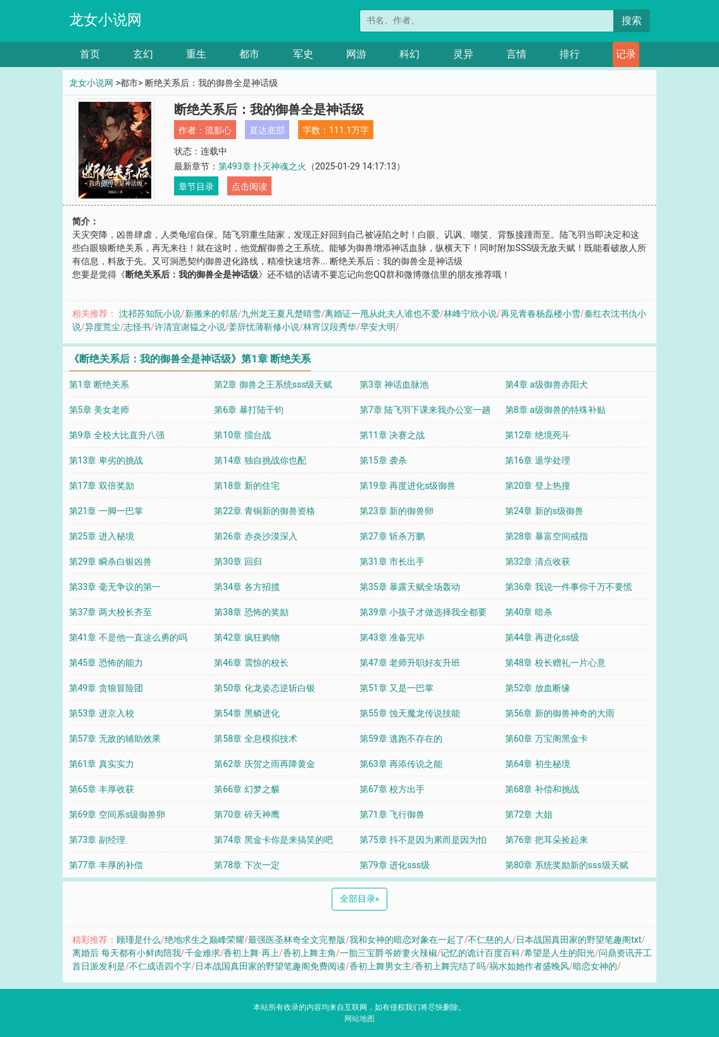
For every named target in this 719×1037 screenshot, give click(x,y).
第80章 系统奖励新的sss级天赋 (566, 865)
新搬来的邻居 (211, 314)
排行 (570, 54)
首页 (90, 54)
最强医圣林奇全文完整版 (297, 940)
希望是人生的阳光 (559, 953)
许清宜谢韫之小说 (189, 327)
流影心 (218, 130)
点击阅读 (249, 186)
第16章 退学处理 (537, 460)
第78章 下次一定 (246, 865)
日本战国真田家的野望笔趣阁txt (578, 940)
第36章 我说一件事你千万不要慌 (568, 587)
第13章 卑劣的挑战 (106, 460)
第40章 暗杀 (529, 612)
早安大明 (378, 327)
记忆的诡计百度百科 (480, 953)
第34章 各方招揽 (246, 587)
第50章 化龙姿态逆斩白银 (264, 688)
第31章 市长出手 (392, 561)
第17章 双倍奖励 (101, 486)
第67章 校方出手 (392, 789)
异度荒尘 (102, 327)
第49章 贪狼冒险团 (106, 688)
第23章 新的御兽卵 (397, 511)
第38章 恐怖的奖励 (251, 612)
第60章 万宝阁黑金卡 (546, 738)
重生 (196, 54)
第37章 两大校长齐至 (110, 612)
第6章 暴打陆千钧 (248, 410)
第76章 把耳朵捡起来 (546, 840)
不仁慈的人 (490, 940)
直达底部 (267, 130)
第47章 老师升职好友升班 (410, 663)
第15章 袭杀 (383, 460)
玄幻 (143, 54)
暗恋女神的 (595, 966)
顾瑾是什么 (138, 940)
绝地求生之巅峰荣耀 (204, 940)
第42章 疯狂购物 (246, 637)
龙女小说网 (105, 19)
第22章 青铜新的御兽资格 (264, 511)
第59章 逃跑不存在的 (401, 738)
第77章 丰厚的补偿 (106, 865)
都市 (249, 54)
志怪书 (137, 327)
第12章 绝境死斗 (537, 435)
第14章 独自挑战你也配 (260, 460)
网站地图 (359, 1018)
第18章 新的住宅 (246, 486)
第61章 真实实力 (101, 764)
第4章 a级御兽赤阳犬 (546, 384)
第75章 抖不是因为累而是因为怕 (423, 840)
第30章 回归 (237, 561)
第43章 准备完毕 (392, 637)
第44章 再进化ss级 (542, 637)
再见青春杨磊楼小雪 (540, 314)
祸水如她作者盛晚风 (529, 966)
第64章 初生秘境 (537, 764)
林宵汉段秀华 (329, 327)
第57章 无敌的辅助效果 (115, 738)
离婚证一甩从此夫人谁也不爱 (382, 314)
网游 (356, 54)
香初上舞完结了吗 (450, 966)
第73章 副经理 (97, 840)
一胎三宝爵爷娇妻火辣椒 (388, 953)
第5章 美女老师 (99, 410)
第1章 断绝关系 (99, 384)
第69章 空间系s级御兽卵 (117, 814)
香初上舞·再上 (251, 953)
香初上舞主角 (309, 953)
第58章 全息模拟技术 (255, 738)
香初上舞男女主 (380, 966)
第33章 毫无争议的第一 (115, 587)
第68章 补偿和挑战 (542, 789)
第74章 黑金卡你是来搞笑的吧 (273, 840)
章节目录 (196, 186)
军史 (303, 54)
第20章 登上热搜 (537, 486)
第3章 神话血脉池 (394, 384)
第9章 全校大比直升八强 (117, 435)
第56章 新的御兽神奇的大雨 (560, 713)
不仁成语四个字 (160, 966)
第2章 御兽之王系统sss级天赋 (273, 384)
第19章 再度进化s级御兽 (408, 486)
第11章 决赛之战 (392, 435)
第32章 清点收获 (537, 561)
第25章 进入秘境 (101, 536)
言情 (516, 54)
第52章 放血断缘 (537, 688)
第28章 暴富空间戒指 (546, 536)
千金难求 (202, 953)
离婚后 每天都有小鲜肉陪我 (126, 953)
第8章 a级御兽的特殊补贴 (555, 410)
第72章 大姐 (529, 814)
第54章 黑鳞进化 (246, 713)
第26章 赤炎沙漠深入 (255, 536)
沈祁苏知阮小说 (150, 314)
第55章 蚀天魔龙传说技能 (410, 713)
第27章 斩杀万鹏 (392, 536)
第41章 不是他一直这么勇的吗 (128, 637)
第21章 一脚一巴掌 (106, 511)
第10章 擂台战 (242, 435)
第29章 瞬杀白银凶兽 (110, 561)
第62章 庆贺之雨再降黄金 (264, 764)
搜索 (632, 21)
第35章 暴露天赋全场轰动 (410, 587)
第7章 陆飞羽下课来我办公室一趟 (425, 410)
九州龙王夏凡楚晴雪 (281, 314)
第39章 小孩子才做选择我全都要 (423, 612)
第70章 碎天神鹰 (246, 814)
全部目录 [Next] (360, 898)
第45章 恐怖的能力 (106, 663)
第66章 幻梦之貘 (246, 789)
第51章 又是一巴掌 (397, 688)
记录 (626, 54)
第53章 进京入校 (101, 713)
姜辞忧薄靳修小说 (263, 327)
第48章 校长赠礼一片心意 (555, 663)
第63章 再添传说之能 (401, 764)
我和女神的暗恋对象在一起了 (407, 940)
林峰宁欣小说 (470, 314)
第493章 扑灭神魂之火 (262, 166)
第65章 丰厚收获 (101, 789)
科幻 (409, 54)
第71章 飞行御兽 (392, 814)
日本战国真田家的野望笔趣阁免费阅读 (270, 966)
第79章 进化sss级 (395, 865)
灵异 (463, 54)
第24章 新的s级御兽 (544, 511)
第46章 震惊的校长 (251, 663)
